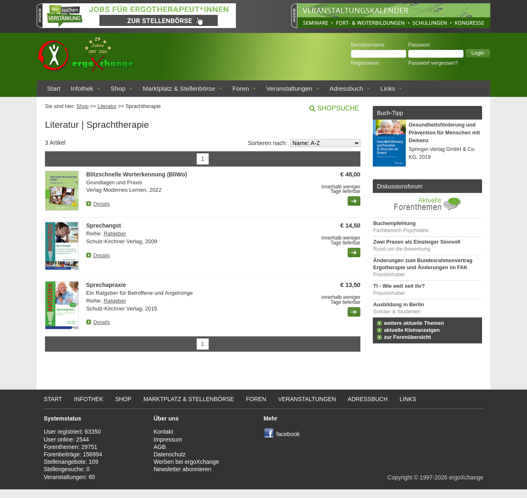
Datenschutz (170, 454)
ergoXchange (466, 477)
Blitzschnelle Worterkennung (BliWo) (136, 174)
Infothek (82, 88)
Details (101, 204)
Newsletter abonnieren (183, 469)
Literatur (106, 106)
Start (54, 88)
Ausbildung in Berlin (398, 305)
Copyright (400, 477)
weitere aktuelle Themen (414, 323)
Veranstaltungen (289, 88)
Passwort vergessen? (433, 63)
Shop (118, 88)
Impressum (168, 439)
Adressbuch (346, 88)
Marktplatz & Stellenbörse (179, 88)
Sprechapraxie (106, 285)
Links (387, 88)
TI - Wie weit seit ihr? (399, 286)
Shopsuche (338, 108)
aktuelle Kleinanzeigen (412, 330)
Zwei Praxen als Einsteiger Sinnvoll (416, 242)
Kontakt (163, 431)
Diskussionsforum (399, 186)
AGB (160, 447)
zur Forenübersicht (407, 337)
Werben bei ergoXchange (186, 461)
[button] (478, 53)
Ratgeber (115, 233)
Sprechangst (103, 225)
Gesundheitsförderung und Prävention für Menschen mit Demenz (444, 132)
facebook (288, 434)
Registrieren (365, 63)
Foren (241, 88)
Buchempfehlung (394, 223)
